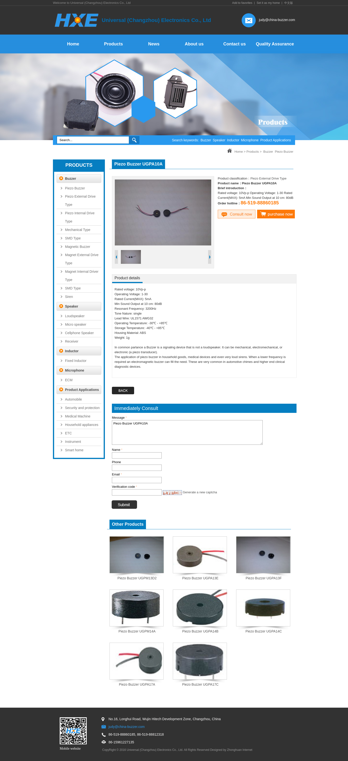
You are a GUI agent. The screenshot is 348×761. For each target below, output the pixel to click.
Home (238, 151)
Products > (254, 151)
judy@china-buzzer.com (277, 20)
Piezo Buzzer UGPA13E (200, 578)
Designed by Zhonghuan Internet (231, 750)
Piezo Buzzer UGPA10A (187, 432)
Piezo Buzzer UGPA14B (200, 631)
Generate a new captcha (200, 492)
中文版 (288, 3)
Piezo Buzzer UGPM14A (136, 631)
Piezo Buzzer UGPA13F (264, 578)
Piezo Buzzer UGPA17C (200, 684)
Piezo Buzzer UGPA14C (264, 631)
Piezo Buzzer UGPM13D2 (137, 578)
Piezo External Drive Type (268, 178)
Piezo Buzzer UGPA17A (137, 684)
